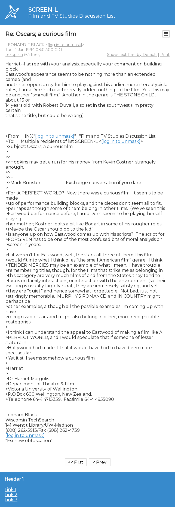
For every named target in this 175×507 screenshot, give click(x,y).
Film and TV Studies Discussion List (71, 16)
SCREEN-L (43, 9)
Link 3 (11, 499)
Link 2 (11, 494)
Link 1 (10, 489)
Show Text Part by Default (132, 54)
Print (165, 54)
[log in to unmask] (65, 44)
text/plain (14, 54)
